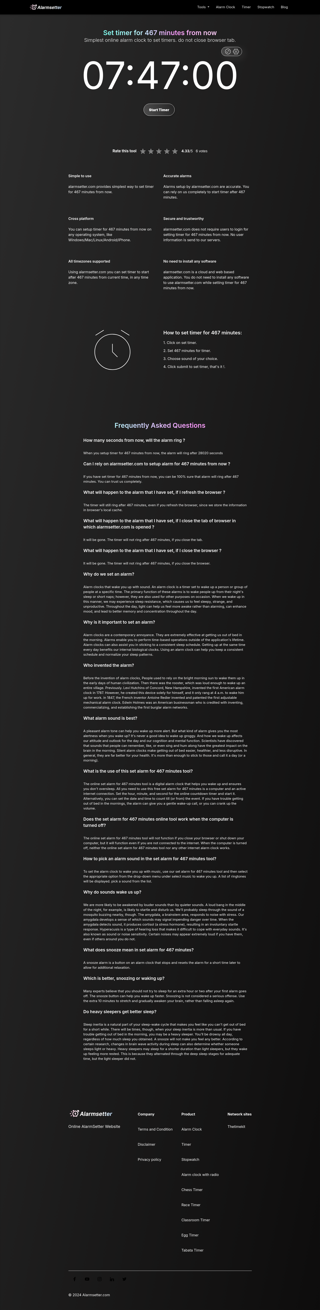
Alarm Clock (225, 7)
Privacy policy (149, 1159)
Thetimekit (236, 1126)
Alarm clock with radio (200, 1174)
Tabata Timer (192, 1250)
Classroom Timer (195, 1220)
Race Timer (190, 1205)
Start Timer (159, 110)
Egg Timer (189, 1235)
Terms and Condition (155, 1129)
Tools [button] (202, 7)
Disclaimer (146, 1144)
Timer (246, 7)
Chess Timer (191, 1189)
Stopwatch (266, 7)
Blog (284, 7)
